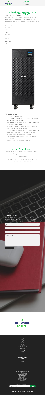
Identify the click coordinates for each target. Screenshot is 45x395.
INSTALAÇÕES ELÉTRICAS (22, 376)
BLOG (22, 341)
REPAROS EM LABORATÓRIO (22, 379)
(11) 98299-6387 (27, 4)
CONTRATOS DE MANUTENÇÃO (22, 374)
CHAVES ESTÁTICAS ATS (22, 355)
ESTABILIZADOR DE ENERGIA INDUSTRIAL (22, 371)
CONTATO (22, 342)
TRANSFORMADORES (22, 367)
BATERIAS (22, 354)
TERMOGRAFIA (22, 380)
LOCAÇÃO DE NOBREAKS (22, 377)
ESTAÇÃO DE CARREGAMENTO (22, 357)
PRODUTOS (22, 339)
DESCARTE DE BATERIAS (22, 375)
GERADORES (22, 358)
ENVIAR (9, 247)
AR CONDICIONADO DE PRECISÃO (22, 352)
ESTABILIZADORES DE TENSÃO (22, 356)
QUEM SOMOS (22, 338)
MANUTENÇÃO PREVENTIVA (22, 378)
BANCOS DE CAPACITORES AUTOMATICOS (22, 353)
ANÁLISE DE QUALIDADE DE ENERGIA (22, 373)
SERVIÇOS (22, 340)
